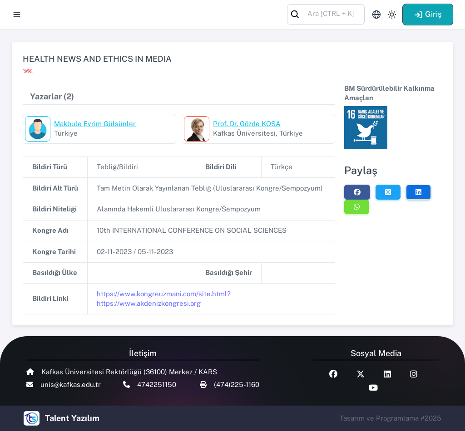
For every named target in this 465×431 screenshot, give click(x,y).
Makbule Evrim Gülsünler (95, 123)
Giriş (428, 14)
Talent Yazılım (72, 418)
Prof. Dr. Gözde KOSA (247, 123)
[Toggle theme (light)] (392, 14)
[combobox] (325, 14)
